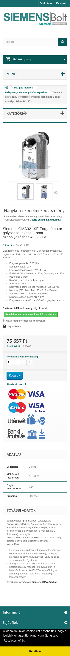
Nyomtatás (14, 326)
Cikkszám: (9, 245)
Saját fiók (10, 622)
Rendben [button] (35, 651)
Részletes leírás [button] (14, 640)
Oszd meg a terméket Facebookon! (26, 320)
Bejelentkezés (47, 3)
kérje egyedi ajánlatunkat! (46, 219)
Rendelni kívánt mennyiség (22, 356)
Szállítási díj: (15, 346)
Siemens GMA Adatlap (44, 582)
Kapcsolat (61, 3)
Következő (56, 192)
